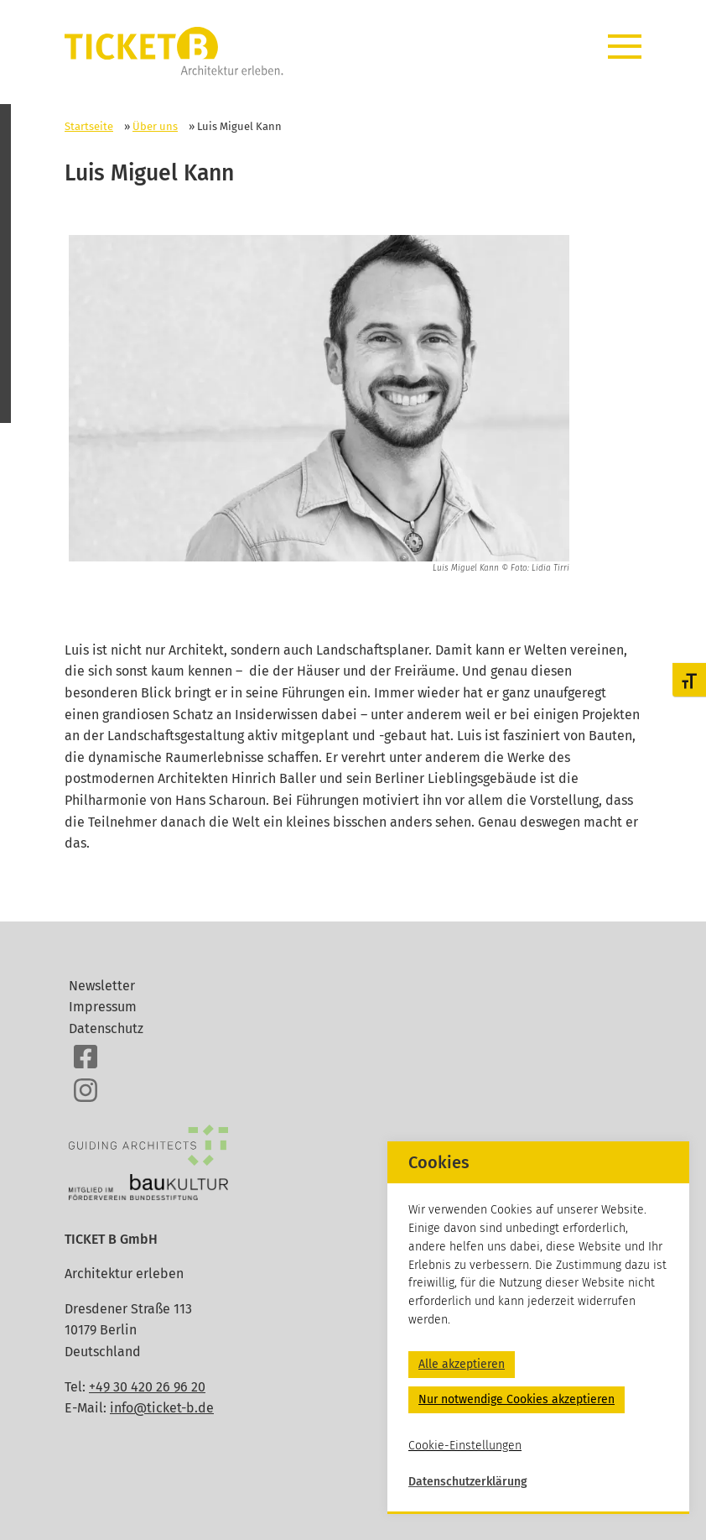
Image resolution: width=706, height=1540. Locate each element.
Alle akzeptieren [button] (461, 1364)
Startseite (89, 126)
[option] (319, 405)
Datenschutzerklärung (467, 1482)
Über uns (155, 126)
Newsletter (102, 986)
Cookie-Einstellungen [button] (465, 1445)
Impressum (103, 1007)
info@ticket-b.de (162, 1408)
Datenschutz (106, 1028)
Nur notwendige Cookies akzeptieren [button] (516, 1399)
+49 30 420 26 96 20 (147, 1387)
